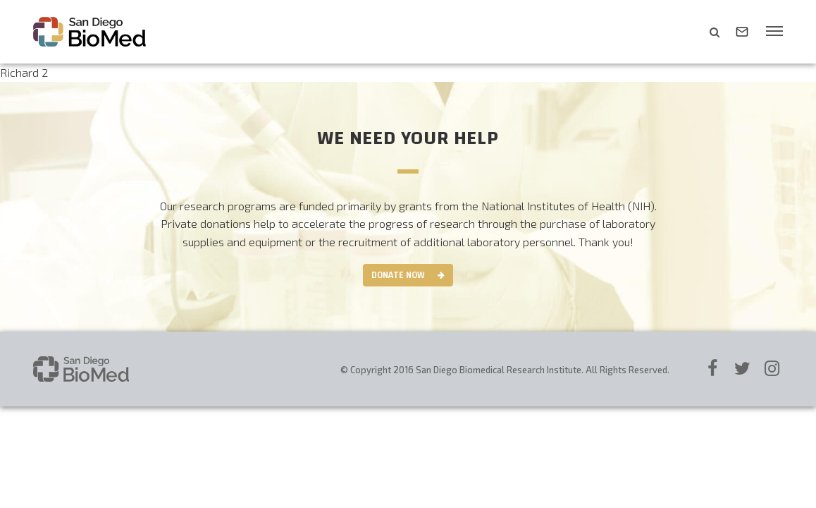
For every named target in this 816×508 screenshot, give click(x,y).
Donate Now (398, 275)
